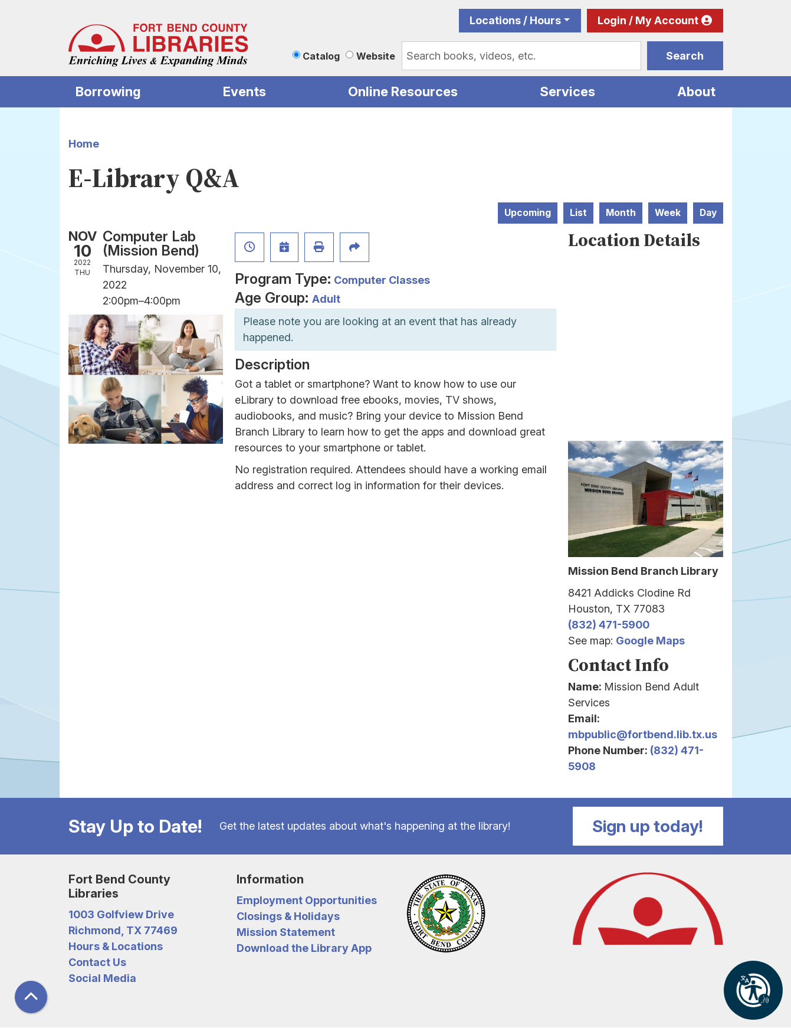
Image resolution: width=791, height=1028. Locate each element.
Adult (326, 299)
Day (708, 212)
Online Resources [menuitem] (403, 91)
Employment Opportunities (307, 900)
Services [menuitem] (567, 91)
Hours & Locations (115, 946)
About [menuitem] (696, 91)
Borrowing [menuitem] (108, 91)
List (578, 212)
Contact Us (97, 962)
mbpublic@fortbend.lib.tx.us (642, 734)
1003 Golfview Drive (121, 914)
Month (621, 212)
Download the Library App (304, 948)
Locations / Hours (515, 20)
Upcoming (527, 212)
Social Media (102, 978)
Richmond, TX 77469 (123, 930)
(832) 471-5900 (608, 624)
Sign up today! (647, 826)
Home (83, 143)
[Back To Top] (31, 997)
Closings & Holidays (288, 916)
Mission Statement (286, 932)
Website (375, 56)
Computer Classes (382, 280)
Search (685, 56)
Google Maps (650, 640)
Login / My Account (648, 20)
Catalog (321, 56)
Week (668, 212)
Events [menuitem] (244, 91)
